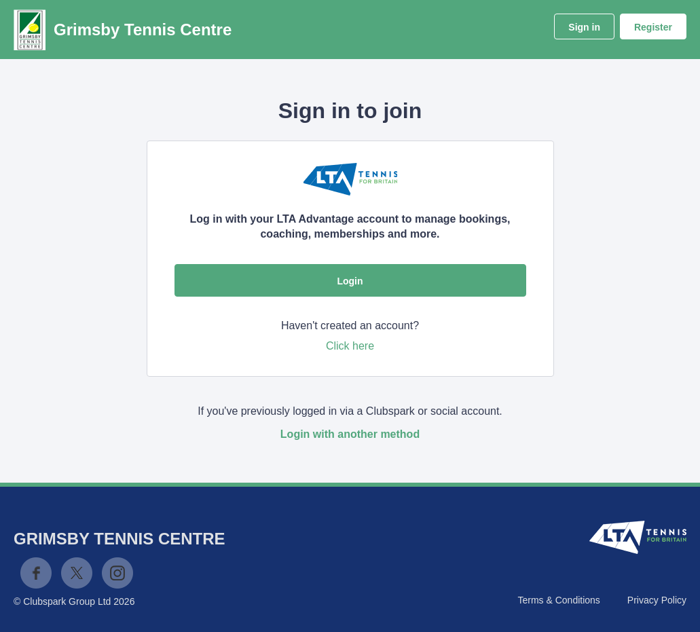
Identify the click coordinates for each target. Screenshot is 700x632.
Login (350, 281)
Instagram (117, 573)
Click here (350, 346)
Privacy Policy (656, 600)
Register (653, 27)
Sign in (584, 27)
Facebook (36, 573)
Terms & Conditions (558, 600)
